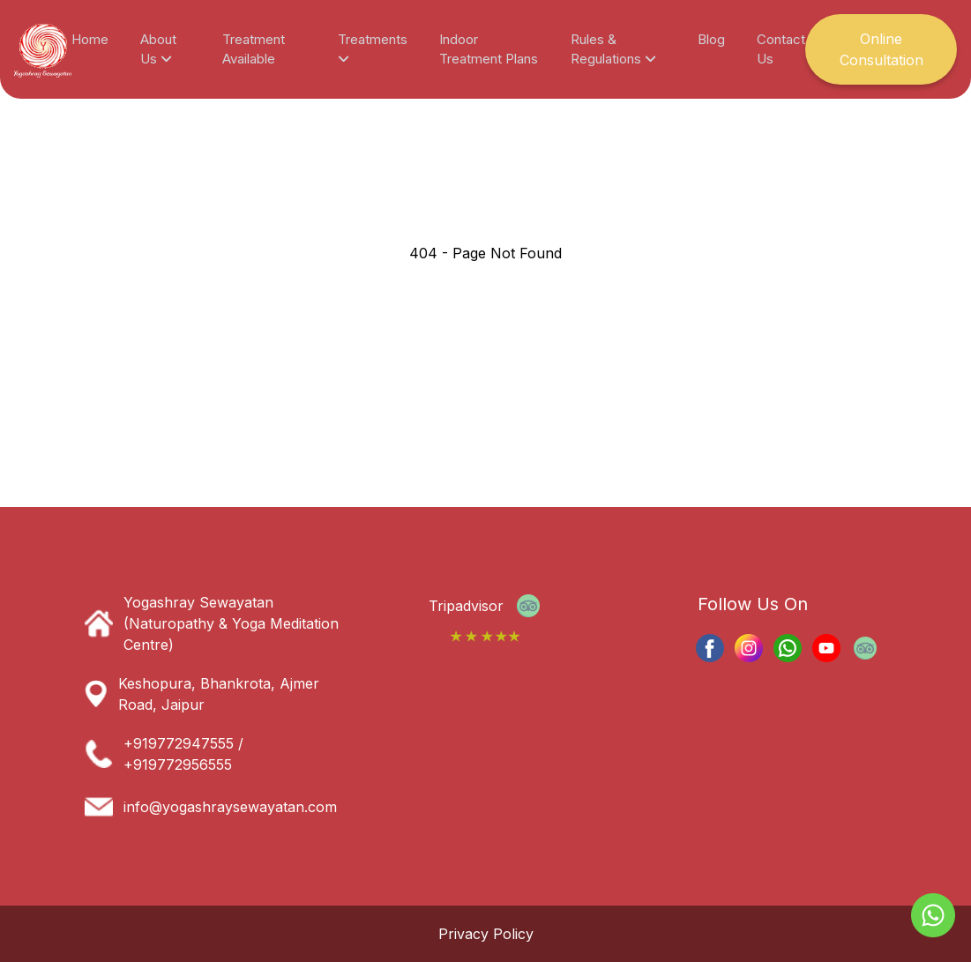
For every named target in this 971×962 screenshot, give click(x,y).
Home (89, 39)
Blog (711, 39)
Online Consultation (881, 49)
